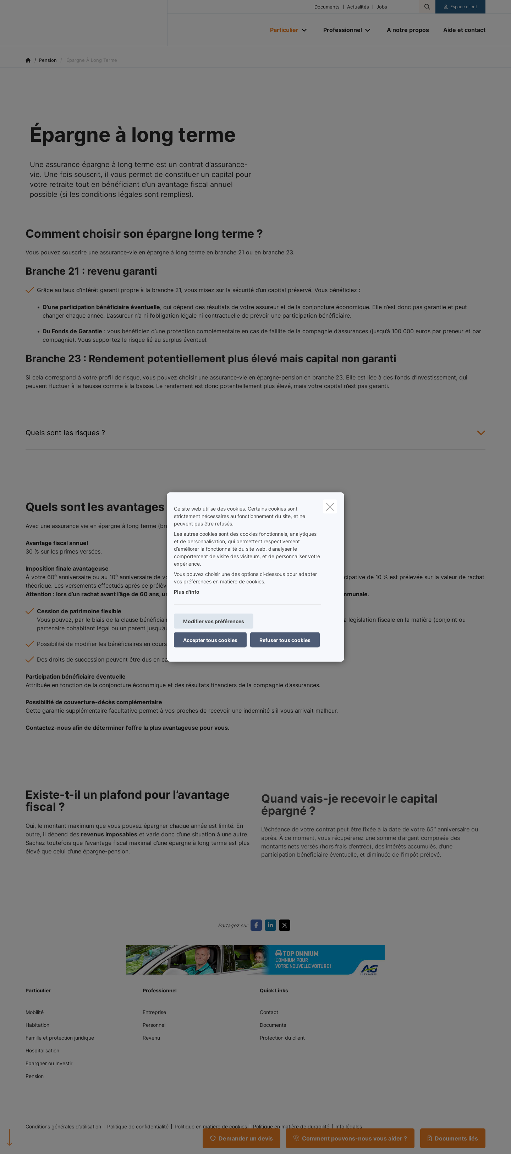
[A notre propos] (408, 29)
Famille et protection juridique (60, 1038)
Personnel (154, 1025)
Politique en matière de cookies (211, 1126)
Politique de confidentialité (138, 1126)
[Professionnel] (340, 29)
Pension (35, 1076)
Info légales (348, 1126)
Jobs (382, 7)
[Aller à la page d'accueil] (96, 23)
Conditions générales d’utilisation (63, 1126)
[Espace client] (460, 7)
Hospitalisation (42, 1050)
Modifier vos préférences (213, 621)
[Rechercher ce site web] (427, 7)
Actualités (358, 7)
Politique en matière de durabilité (291, 1126)
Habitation (37, 1025)
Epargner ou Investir (49, 1063)
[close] (330, 507)
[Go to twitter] (286, 925)
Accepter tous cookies (210, 640)
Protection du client (282, 1038)
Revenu (151, 1038)
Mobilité (35, 1012)
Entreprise (154, 1012)
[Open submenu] (304, 30)
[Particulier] (281, 29)
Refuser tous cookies (285, 640)
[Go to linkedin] (272, 925)
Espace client (463, 6)
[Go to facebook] (258, 925)
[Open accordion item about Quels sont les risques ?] (255, 432)
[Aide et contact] (460, 29)
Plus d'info (186, 592)
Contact (269, 1012)
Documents (327, 7)
